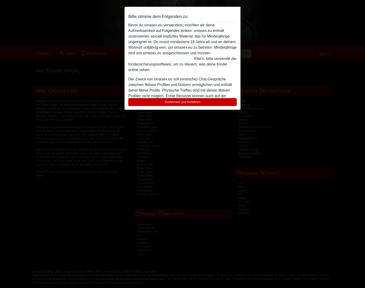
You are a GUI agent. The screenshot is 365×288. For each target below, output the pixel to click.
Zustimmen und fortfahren (182, 102)
